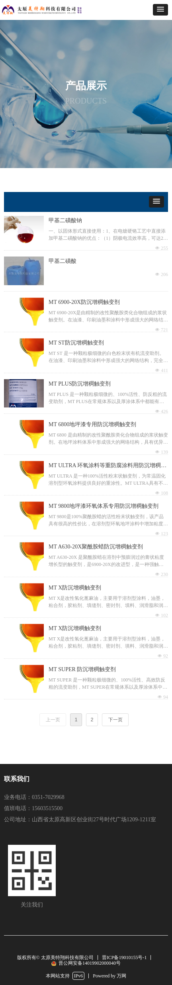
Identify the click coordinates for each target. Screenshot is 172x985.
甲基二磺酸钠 (65, 220)
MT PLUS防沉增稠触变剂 (80, 384)
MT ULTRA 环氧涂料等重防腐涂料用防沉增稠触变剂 (107, 466)
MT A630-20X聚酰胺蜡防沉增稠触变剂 (96, 547)
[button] (160, 10)
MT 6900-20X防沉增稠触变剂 (84, 302)
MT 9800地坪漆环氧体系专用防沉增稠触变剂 (103, 506)
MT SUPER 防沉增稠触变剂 (82, 669)
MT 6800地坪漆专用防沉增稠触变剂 (92, 424)
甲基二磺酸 (62, 261)
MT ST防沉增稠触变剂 (76, 343)
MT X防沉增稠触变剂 (75, 588)
